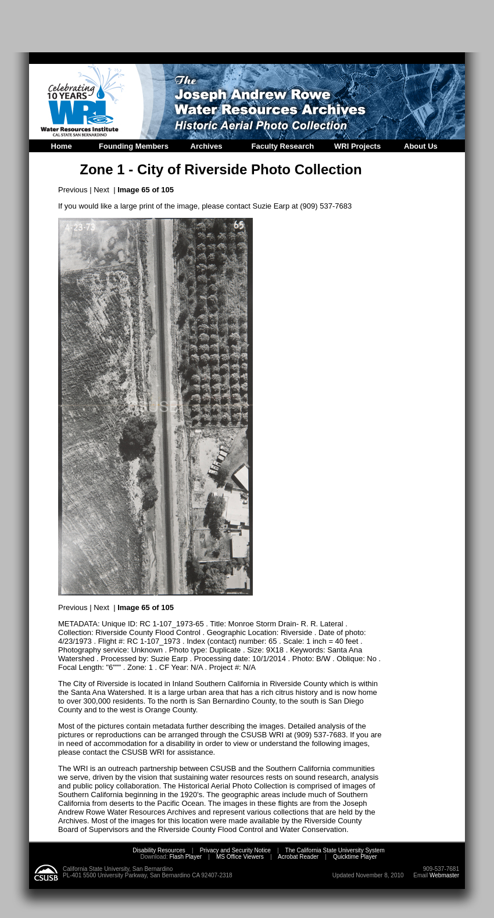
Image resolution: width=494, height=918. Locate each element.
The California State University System (335, 850)
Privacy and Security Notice (235, 850)
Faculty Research (283, 146)
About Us (421, 146)
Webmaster (444, 875)
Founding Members (134, 146)
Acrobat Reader (298, 857)
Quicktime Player (355, 857)
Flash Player (185, 857)
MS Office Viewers (240, 857)
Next (101, 189)
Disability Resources (159, 850)
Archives (207, 146)
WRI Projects (357, 146)
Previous (73, 189)
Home (61, 146)
